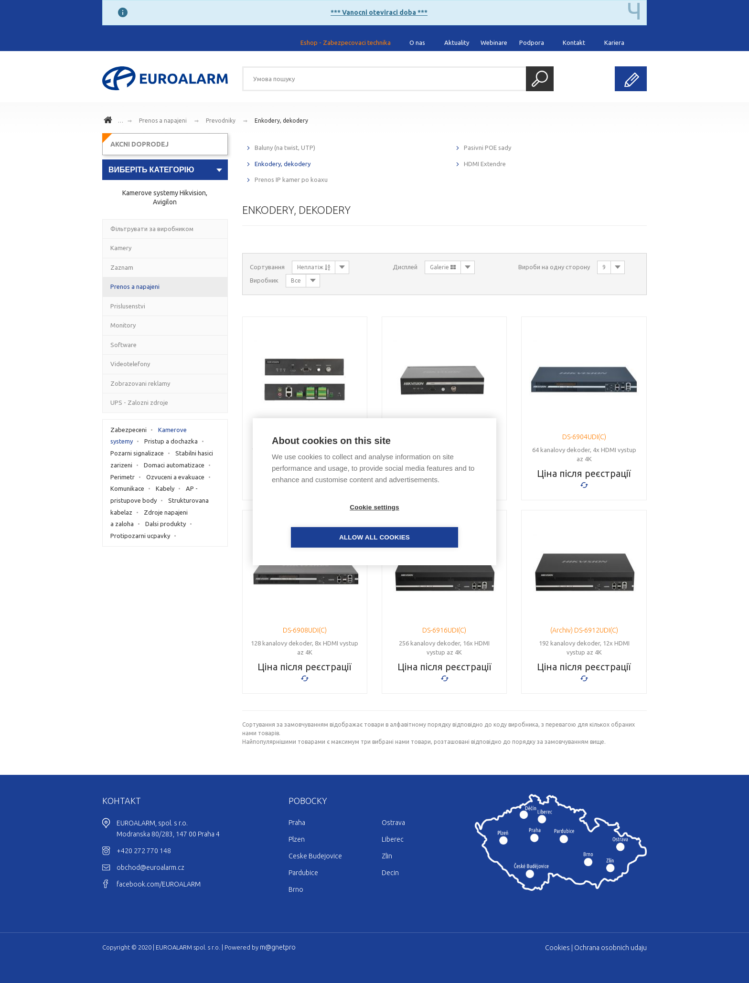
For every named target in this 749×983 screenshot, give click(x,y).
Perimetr (122, 477)
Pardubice (303, 873)
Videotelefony (130, 363)
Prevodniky (220, 120)
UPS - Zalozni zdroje (139, 402)
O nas (417, 42)
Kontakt (574, 42)
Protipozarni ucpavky (140, 535)
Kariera (614, 42)
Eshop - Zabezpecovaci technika (345, 42)
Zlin (387, 856)
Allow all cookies (429, 522)
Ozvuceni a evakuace (175, 477)
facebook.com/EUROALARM (159, 884)
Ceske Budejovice (315, 856)
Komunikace (127, 488)
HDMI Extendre (485, 163)
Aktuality (456, 42)
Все (296, 280)
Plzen (297, 839)
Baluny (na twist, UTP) (285, 147)
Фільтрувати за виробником (151, 228)
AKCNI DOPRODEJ (139, 144)
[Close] (634, 12)
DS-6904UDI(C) (584, 437)
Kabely (165, 488)
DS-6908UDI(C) (305, 630)
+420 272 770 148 (144, 851)
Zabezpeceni (128, 429)
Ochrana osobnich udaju (610, 947)
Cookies (557, 947)
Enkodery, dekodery (281, 120)
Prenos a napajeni (163, 120)
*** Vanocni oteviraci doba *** (379, 12)
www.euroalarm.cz (109, 121)
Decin (390, 873)
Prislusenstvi (127, 306)
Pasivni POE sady (487, 147)
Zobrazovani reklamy (140, 383)
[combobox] (165, 169)
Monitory (123, 325)
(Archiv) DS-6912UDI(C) (584, 630)
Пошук (540, 78)
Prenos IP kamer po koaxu (291, 179)
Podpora (531, 42)
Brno (296, 889)
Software (123, 344)
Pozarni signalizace (137, 453)
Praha (297, 822)
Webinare (494, 42)
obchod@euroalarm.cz (150, 867)
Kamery (120, 247)
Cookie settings (319, 522)
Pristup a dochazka (171, 441)
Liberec (393, 839)
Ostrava (393, 822)
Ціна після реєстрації (584, 473)
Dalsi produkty (165, 523)
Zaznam (121, 267)
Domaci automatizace (174, 465)
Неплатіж (313, 267)
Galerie (443, 267)
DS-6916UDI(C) (444, 630)
